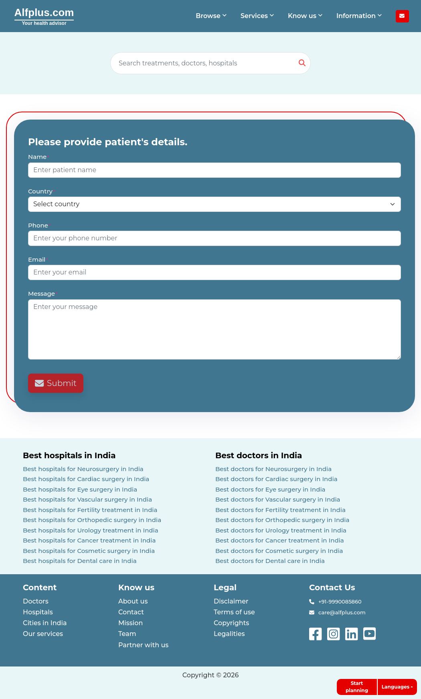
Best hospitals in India (69, 455)
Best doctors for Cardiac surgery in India (276, 479)
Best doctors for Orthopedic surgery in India (282, 520)
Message (43, 293)
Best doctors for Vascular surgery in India (277, 499)
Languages (395, 687)
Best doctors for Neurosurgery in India (273, 469)
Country (42, 191)
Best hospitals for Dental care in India (80, 561)
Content (40, 587)
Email (38, 259)
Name (39, 157)
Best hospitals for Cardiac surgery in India (86, 479)
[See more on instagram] (334, 633)
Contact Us (332, 587)
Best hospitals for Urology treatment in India (90, 530)
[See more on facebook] (316, 633)
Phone (39, 225)
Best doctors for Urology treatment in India (280, 530)
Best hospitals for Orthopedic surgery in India (92, 520)
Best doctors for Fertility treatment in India (280, 510)
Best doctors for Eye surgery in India (270, 489)
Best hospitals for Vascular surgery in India (87, 499)
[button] (212, 16)
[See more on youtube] (371, 633)
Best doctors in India (258, 455)
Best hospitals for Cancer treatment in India (89, 540)
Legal (225, 587)
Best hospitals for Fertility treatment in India (90, 510)
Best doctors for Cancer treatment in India (279, 540)
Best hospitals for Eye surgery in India (80, 489)
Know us (136, 587)
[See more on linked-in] (352, 633)
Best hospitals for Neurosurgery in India (83, 469)
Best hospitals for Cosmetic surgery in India (89, 551)
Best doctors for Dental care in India (270, 561)
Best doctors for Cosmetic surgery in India (279, 551)
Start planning (357, 686)
